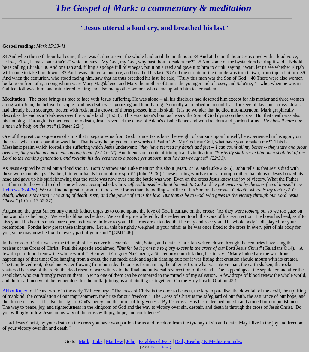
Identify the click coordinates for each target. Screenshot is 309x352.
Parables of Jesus (155, 341)
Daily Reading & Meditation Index (208, 341)
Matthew (114, 341)
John (130, 341)
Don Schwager (162, 347)
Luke (97, 341)
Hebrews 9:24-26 (19, 189)
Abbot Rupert (15, 290)
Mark (84, 341)
